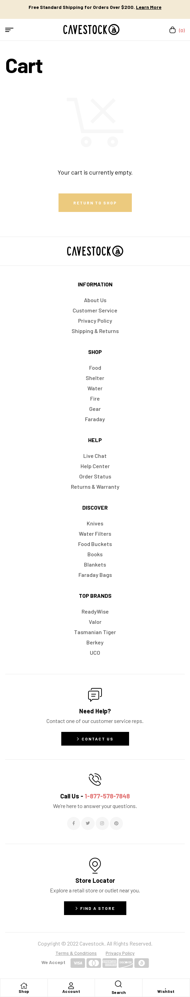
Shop (24, 991)
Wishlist (166, 991)
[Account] (71, 985)
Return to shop (95, 202)
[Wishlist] (165, 985)
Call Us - (95, 796)
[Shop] (23, 985)
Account (71, 991)
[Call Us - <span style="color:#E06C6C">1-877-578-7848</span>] (95, 779)
